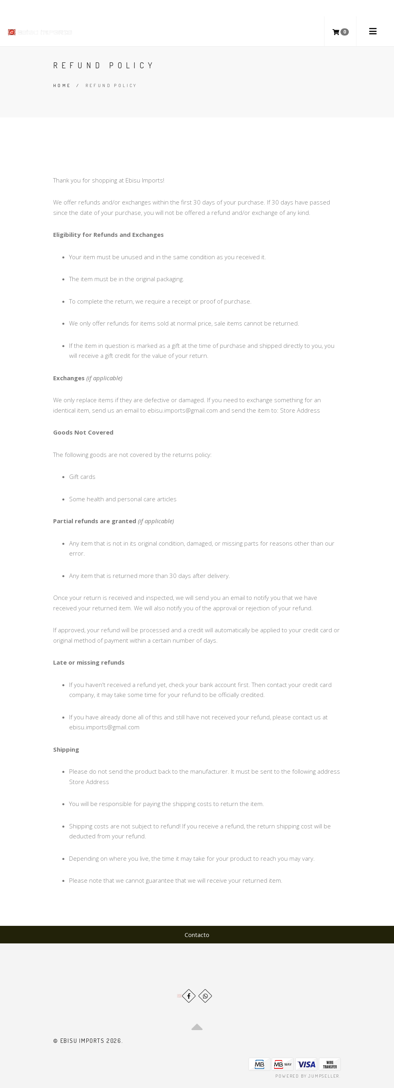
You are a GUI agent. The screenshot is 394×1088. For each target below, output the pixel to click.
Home (62, 85)
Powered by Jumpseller (307, 1076)
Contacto (197, 935)
